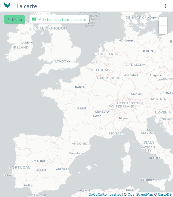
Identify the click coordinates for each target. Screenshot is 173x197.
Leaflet (115, 194)
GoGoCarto (97, 194)
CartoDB (165, 194)
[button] (163, 21)
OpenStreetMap (140, 194)
